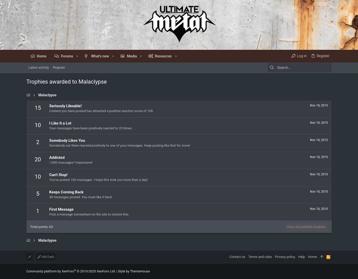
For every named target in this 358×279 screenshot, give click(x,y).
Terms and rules (260, 257)
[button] (77, 56)
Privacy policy (285, 257)
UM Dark (45, 257)
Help (301, 257)
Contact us (237, 257)
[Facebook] (329, 271)
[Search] (300, 67)
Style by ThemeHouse (134, 271)
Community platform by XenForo (71, 271)
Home (312, 257)
